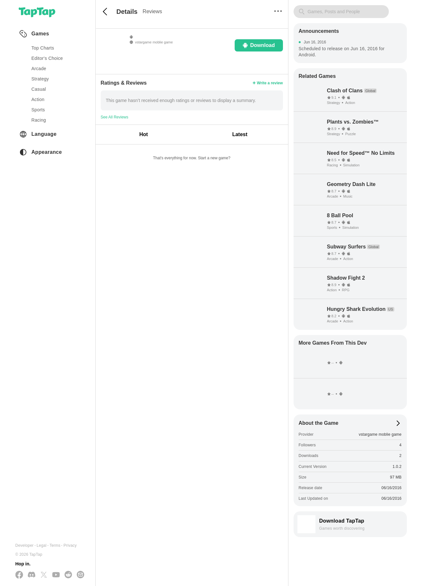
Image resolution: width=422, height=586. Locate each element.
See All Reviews (114, 117)
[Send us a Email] (80, 575)
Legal (42, 545)
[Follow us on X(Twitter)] (44, 575)
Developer (24, 545)
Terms (55, 545)
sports (38, 109)
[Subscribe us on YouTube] (56, 575)
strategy (40, 78)
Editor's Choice (47, 58)
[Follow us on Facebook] (19, 575)
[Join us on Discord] (31, 575)
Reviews (152, 11)
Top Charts (43, 48)
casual (39, 89)
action (38, 99)
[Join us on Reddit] (68, 575)
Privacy (70, 545)
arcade (39, 68)
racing (39, 120)
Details (127, 11)
